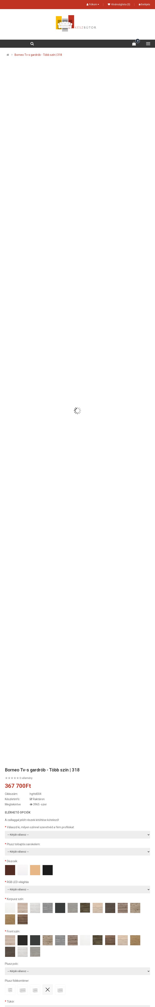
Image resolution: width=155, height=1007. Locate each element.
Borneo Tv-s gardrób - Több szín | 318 (38, 54)
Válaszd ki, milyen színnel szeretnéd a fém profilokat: (40, 827)
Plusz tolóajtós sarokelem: (23, 844)
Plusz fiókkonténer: (17, 980)
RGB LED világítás (18, 882)
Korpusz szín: (15, 899)
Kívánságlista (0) (119, 4)
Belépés (144, 4)
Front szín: (13, 931)
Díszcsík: (12, 861)
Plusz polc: (11, 963)
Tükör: (11, 1001)
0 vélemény (26, 778)
